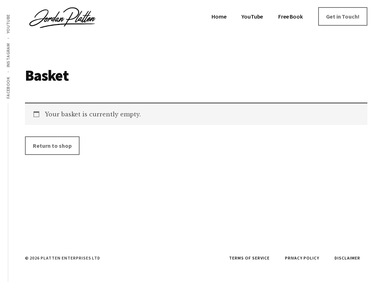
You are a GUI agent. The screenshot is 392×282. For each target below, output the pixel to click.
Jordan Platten (78, 21)
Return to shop (52, 145)
